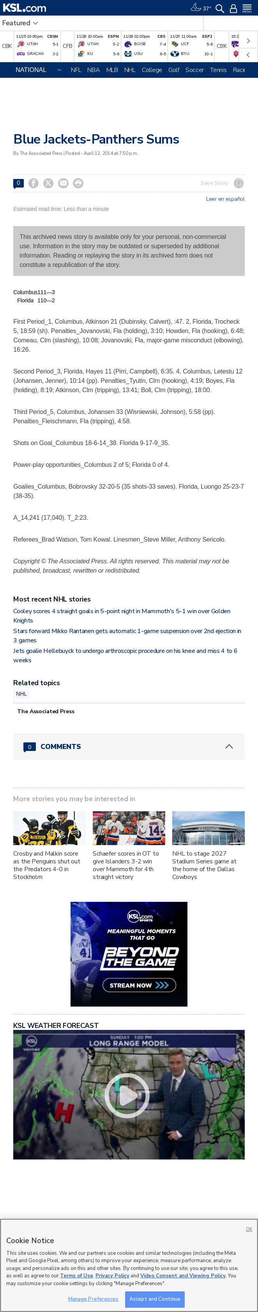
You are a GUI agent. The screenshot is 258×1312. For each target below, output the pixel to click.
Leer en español (225, 199)
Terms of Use (76, 1275)
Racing (241, 70)
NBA (93, 70)
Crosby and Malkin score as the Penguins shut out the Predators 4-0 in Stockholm (46, 865)
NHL (130, 70)
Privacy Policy (112, 1275)
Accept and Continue (154, 1299)
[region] (129, 1265)
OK (249, 1229)
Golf (173, 70)
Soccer (195, 70)
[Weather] (200, 8)
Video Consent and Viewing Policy (183, 1275)
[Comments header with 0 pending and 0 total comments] (129, 746)
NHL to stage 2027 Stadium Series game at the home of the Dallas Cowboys (204, 865)
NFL (76, 70)
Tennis (218, 70)
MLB (112, 70)
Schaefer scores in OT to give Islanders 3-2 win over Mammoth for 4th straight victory (126, 865)
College (152, 70)
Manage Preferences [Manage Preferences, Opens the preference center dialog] (93, 1299)
